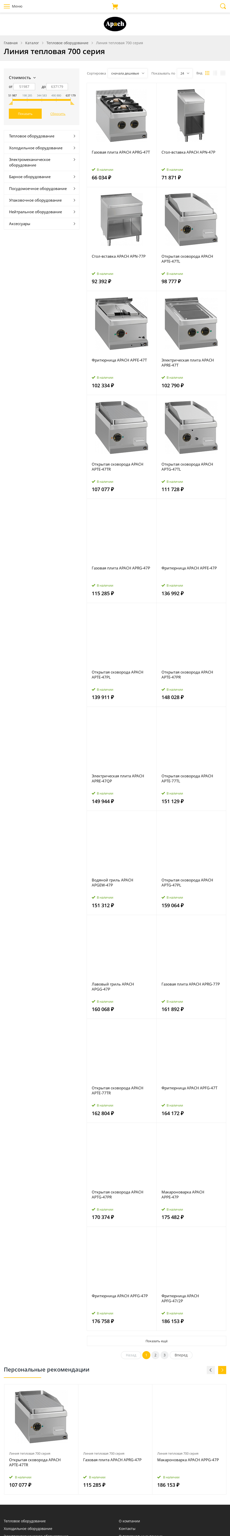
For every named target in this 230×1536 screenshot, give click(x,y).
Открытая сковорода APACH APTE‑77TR (117, 1090)
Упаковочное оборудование (35, 200)
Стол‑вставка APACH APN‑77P (119, 256)
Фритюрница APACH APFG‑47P (120, 1295)
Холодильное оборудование (35, 147)
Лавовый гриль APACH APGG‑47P (113, 986)
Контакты (127, 1528)
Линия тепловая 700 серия (29, 1453)
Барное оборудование (30, 176)
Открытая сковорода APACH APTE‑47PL (117, 674)
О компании (129, 1521)
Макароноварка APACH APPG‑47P (188, 1459)
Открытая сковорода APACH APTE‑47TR (117, 467)
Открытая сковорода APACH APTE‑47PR (187, 674)
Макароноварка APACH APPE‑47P (183, 1194)
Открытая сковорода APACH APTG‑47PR (117, 1194)
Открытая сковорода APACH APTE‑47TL (187, 259)
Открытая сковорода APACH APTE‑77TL (187, 778)
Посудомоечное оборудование (38, 188)
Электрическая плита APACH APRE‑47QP (118, 778)
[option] (41, 1439)
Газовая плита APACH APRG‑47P (121, 567)
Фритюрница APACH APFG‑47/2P (180, 1298)
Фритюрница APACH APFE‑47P (189, 567)
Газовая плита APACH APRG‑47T (121, 152)
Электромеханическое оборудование (29, 162)
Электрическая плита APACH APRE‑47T (188, 362)
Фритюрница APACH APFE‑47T (119, 360)
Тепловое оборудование (31, 135)
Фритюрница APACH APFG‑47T (189, 1087)
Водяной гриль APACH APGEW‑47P (112, 882)
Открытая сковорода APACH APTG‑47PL (187, 882)
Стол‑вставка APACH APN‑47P (188, 152)
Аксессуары (19, 223)
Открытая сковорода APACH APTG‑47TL (187, 467)
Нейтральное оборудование (35, 211)
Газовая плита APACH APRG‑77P (191, 984)
